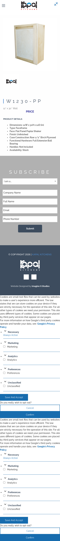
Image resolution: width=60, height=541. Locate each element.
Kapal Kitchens (42, 254)
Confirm (30, 414)
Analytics (13, 356)
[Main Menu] (3, 5)
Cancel (30, 408)
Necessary (13, 332)
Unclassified (14, 382)
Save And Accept (14, 397)
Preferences (14, 369)
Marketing (13, 343)
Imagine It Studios (40, 286)
